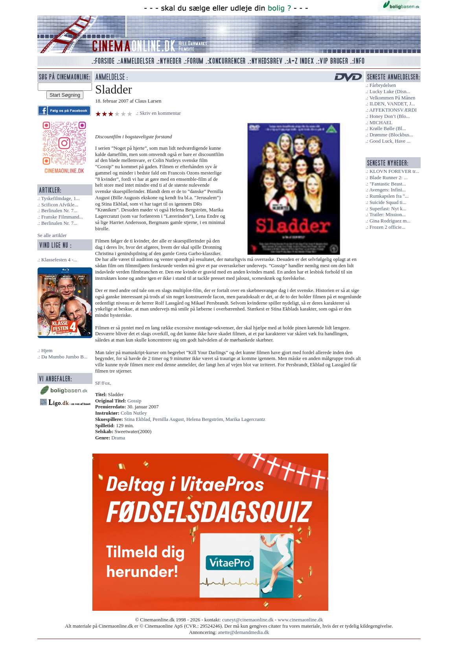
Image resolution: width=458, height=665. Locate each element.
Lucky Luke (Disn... (390, 91)
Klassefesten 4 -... (59, 260)
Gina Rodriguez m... (390, 221)
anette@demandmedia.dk (243, 632)
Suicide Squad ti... (388, 202)
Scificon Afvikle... (59, 205)
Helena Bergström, (206, 419)
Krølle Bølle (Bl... (388, 128)
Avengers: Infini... (387, 190)
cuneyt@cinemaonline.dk (248, 620)
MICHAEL (381, 122)
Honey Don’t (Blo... (390, 116)
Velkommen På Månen (393, 98)
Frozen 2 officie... (387, 227)
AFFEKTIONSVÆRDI (393, 110)
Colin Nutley (134, 413)
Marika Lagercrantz (245, 419)
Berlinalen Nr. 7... (59, 210)
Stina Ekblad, (138, 419)
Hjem (46, 350)
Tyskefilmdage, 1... (60, 198)
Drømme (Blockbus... (391, 135)
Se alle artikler (52, 235)
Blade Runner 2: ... (389, 177)
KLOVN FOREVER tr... (394, 171)
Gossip (134, 401)
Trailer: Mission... (388, 214)
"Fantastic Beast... (388, 184)
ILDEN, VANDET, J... (392, 104)
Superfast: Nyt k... (388, 208)
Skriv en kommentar (160, 113)
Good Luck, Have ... (390, 141)
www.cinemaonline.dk (300, 620)
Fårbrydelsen (383, 85)
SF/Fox (102, 383)
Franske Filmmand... (62, 217)
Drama (118, 438)
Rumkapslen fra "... (389, 196)
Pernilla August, (169, 419)
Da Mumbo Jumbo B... (64, 357)
